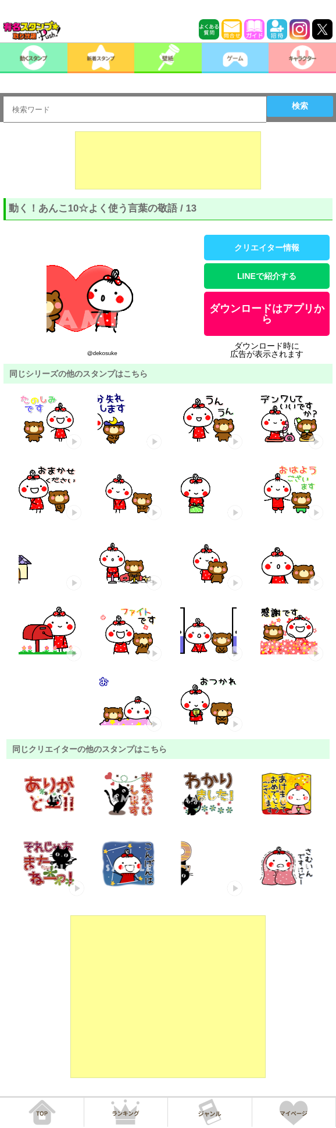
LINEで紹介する (266, 276)
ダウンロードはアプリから (266, 314)
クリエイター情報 (266, 247)
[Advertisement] (168, 160)
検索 (300, 105)
